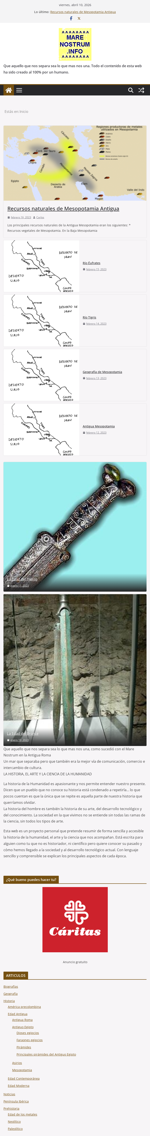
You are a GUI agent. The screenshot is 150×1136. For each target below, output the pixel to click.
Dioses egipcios (28, 1033)
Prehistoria (11, 1108)
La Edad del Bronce (23, 733)
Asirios (17, 1063)
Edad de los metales (22, 1114)
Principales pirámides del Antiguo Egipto (46, 1054)
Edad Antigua (17, 1014)
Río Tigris (89, 317)
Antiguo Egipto (23, 1027)
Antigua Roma (22, 1020)
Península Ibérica (16, 1101)
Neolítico (14, 1121)
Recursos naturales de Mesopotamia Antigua (83, 12)
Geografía (10, 994)
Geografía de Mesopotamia (102, 372)
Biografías (10, 986)
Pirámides (24, 1047)
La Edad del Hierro (22, 579)
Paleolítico (15, 1129)
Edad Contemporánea (24, 1078)
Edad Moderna (18, 1086)
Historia (9, 1001)
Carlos (40, 217)
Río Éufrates (91, 263)
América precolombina (24, 1007)
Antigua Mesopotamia (99, 426)
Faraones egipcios (30, 1040)
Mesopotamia (22, 1070)
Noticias (9, 1094)
